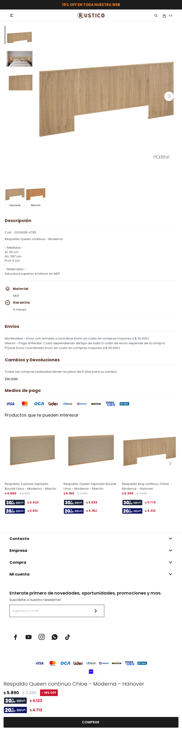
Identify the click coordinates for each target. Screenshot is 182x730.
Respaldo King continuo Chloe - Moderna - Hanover (147, 486)
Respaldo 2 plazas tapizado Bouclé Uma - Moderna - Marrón (30, 486)
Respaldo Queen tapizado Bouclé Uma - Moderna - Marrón (90, 486)
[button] (169, 96)
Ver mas (11, 378)
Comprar (90, 722)
